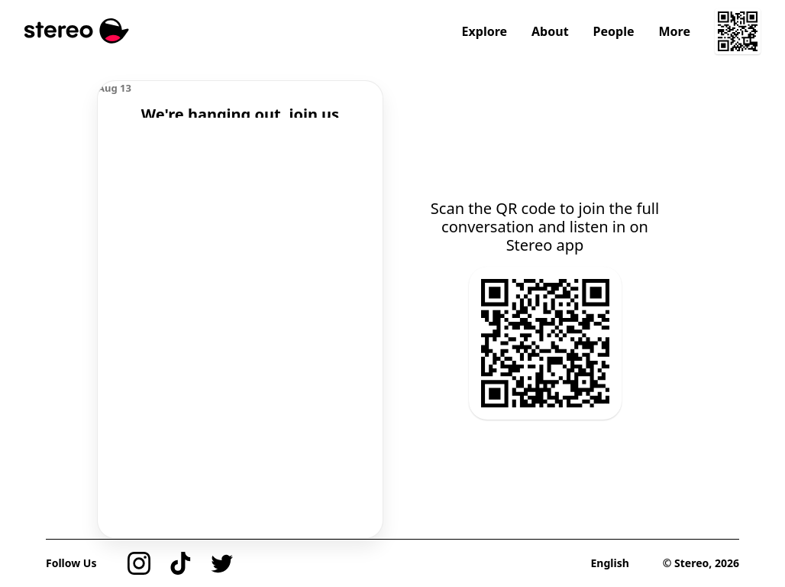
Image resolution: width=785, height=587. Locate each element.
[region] (240, 99)
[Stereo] (76, 31)
